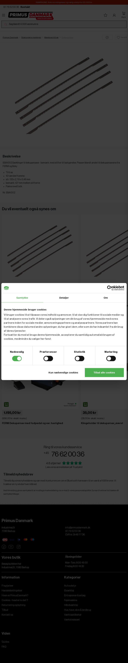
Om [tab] (106, 297)
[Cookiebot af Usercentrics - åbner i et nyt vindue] (109, 288)
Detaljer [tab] (64, 297)
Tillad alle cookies (104, 372)
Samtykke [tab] (22, 297)
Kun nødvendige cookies (63, 372)
